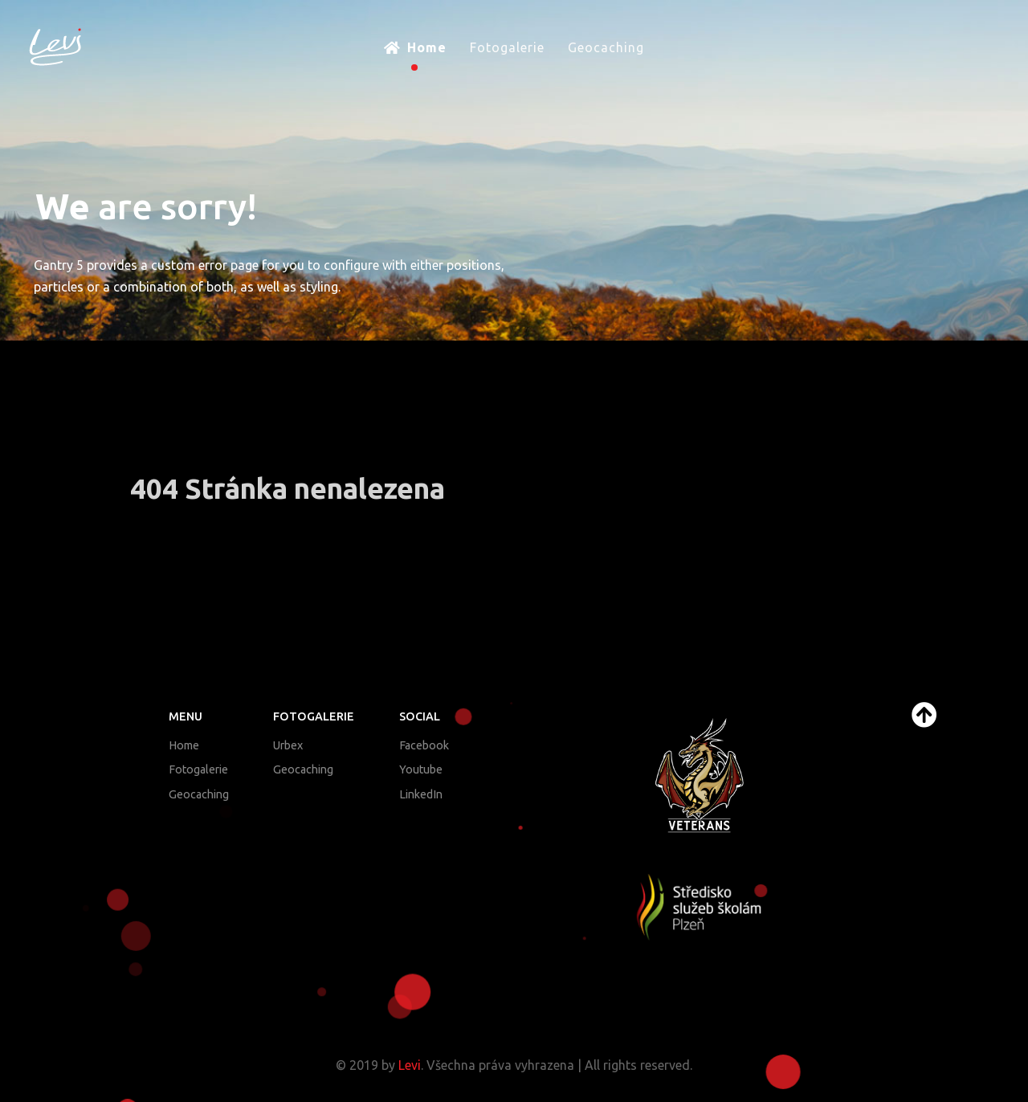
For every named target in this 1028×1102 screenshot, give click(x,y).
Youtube (421, 769)
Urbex (288, 745)
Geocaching (199, 794)
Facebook (424, 745)
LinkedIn (421, 794)
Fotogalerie (198, 769)
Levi (409, 1065)
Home (184, 745)
